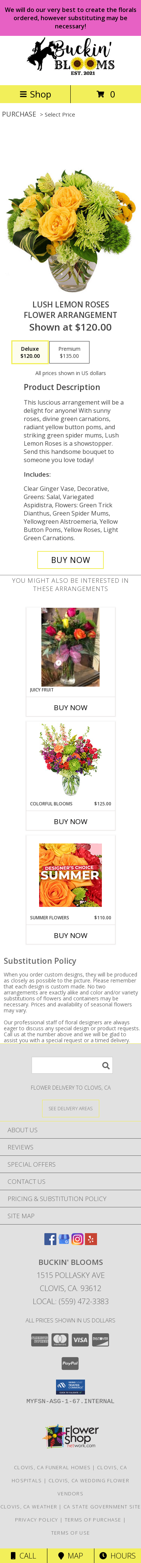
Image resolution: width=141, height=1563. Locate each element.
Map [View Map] (70, 1556)
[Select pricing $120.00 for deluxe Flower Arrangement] (30, 352)
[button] (70, 1387)
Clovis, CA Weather (28, 1506)
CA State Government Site (102, 1506)
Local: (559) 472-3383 (71, 1301)
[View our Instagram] (77, 1242)
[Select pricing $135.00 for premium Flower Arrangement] (69, 352)
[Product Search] (72, 1065)
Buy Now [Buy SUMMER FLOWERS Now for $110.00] (71, 935)
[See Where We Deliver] (70, 1108)
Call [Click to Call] (23, 1556)
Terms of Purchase (93, 1519)
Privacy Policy (36, 1519)
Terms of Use (70, 1532)
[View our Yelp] (91, 1242)
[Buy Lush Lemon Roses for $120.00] (70, 560)
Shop (35, 94)
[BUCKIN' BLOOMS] (71, 74)
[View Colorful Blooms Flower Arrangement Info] (70, 761)
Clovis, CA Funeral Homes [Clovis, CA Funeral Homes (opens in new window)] (52, 1467)
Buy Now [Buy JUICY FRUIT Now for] (71, 707)
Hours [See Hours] (117, 1556)
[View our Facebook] (50, 1242)
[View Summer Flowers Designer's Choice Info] (70, 875)
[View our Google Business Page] (64, 1242)
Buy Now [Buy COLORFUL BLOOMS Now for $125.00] (71, 821)
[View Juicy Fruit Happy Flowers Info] (70, 647)
